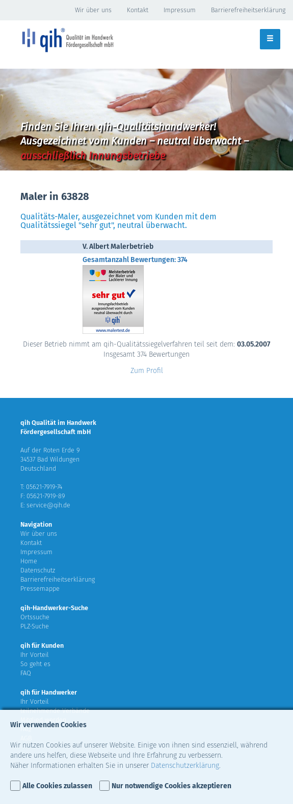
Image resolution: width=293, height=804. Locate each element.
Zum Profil (146, 370)
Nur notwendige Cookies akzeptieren (171, 786)
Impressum (180, 10)
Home (28, 561)
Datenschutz (37, 570)
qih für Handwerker (48, 692)
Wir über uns (93, 10)
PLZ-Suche (34, 626)
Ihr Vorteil (34, 654)
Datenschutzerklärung (185, 765)
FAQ (25, 673)
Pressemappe (40, 588)
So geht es (35, 664)
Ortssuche (34, 617)
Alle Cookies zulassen (57, 786)
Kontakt (137, 10)
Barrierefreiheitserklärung (248, 10)
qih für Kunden (42, 645)
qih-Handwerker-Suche (54, 608)
